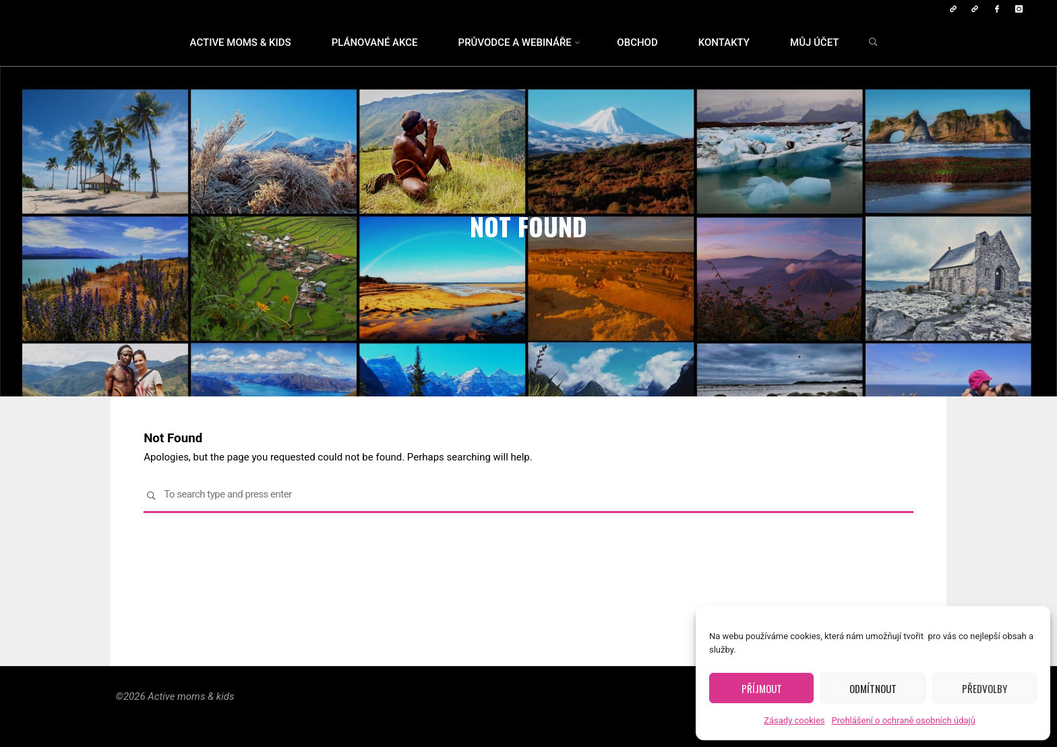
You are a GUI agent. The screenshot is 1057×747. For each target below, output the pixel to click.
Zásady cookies (794, 720)
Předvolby (984, 688)
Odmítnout (873, 688)
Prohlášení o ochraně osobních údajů (903, 720)
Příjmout (762, 688)
